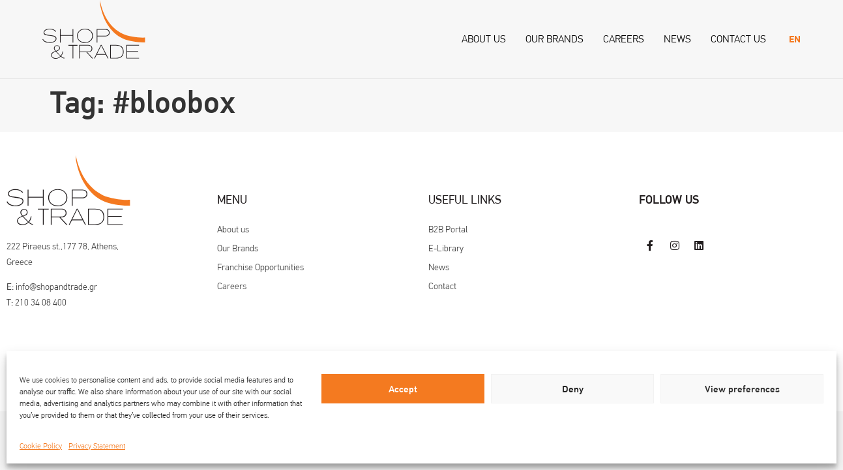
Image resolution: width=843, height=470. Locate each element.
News (677, 39)
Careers (623, 39)
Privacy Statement (96, 445)
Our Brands (554, 39)
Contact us (738, 39)
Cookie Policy (41, 445)
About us (484, 39)
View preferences (742, 389)
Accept (403, 389)
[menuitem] (795, 39)
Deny (573, 389)
